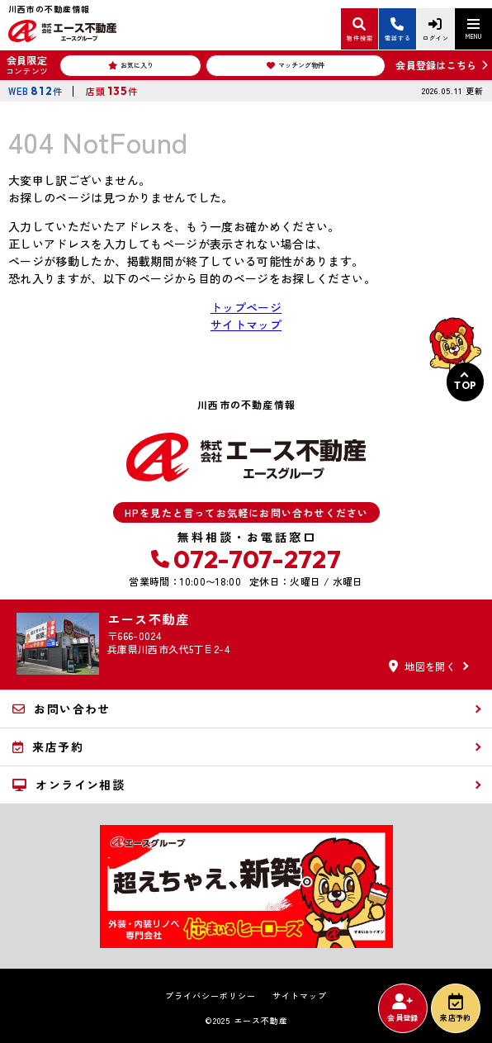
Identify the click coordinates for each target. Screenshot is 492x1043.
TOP (465, 385)
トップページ (246, 307)
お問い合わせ (61, 708)
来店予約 (455, 1008)
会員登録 (402, 1008)
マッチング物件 (295, 65)
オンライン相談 (68, 784)
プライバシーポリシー (210, 996)
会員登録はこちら (435, 65)
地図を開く (422, 666)
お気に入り (131, 65)
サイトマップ (246, 324)
